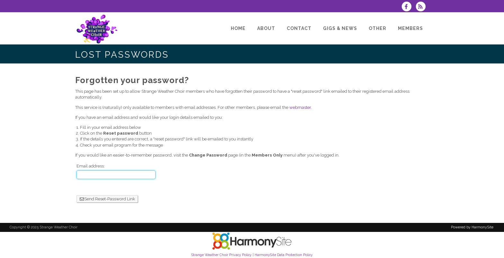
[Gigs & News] (340, 28)
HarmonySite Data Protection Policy (284, 255)
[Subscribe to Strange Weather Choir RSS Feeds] (422, 7)
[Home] (238, 28)
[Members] (410, 28)
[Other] (377, 28)
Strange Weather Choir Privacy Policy (221, 255)
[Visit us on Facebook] (408, 7)
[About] (266, 28)
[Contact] (299, 28)
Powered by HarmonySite (472, 227)
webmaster (300, 107)
